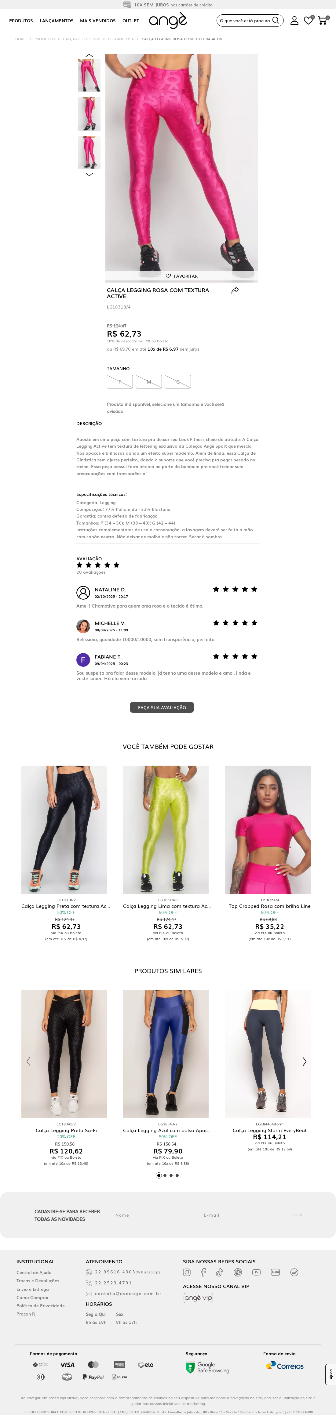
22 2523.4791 (113, 1283)
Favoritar (186, 276)
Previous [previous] (89, 55)
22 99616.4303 (127, 1272)
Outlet (130, 20)
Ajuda (331, 1375)
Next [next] (89, 174)
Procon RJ (26, 1314)
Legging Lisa (121, 39)
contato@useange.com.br (128, 1293)
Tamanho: (119, 368)
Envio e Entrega (32, 1289)
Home (21, 39)
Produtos (21, 20)
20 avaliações (91, 572)
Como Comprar (32, 1297)
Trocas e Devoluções (37, 1280)
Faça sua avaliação (162, 707)
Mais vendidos (98, 20)
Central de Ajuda (34, 1272)
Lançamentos (57, 20)
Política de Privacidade (40, 1305)
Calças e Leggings (81, 39)
